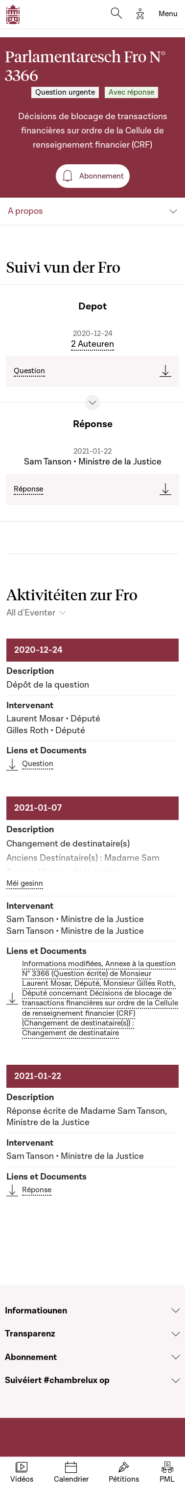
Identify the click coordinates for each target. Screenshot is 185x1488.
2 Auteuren (92, 344)
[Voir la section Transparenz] (175, 1334)
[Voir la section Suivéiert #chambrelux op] (175, 1380)
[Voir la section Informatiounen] (175, 1310)
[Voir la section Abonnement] (175, 1357)
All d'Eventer (30, 612)
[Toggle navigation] (168, 14)
